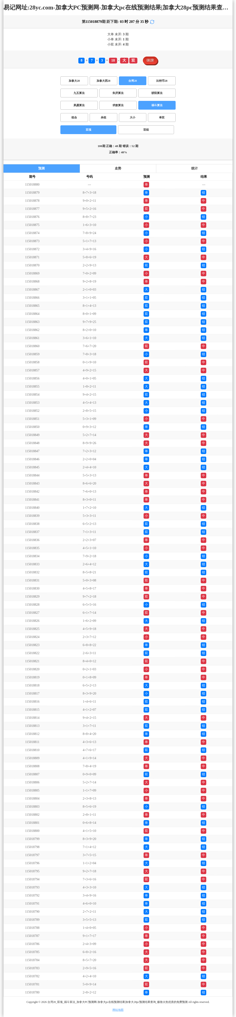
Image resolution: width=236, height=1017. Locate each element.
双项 (88, 129)
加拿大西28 (103, 80)
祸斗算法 (156, 105)
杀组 (103, 117)
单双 (162, 117)
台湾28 (132, 80)
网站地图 (118, 1009)
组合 (74, 117)
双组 (146, 129)
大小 (132, 117)
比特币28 (161, 80)
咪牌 (150, 60)
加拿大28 (74, 80)
